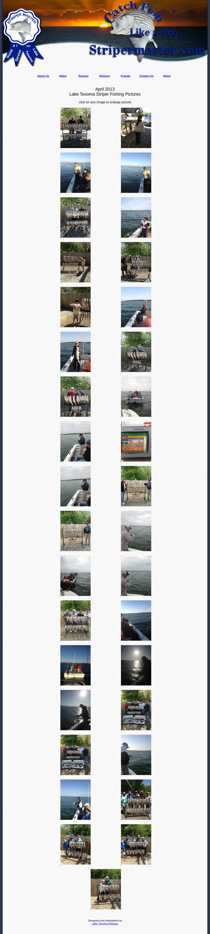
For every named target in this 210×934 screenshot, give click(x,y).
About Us (43, 75)
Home (167, 75)
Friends (125, 75)
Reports (83, 75)
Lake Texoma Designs (105, 923)
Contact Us (146, 75)
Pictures (104, 75)
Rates (63, 75)
